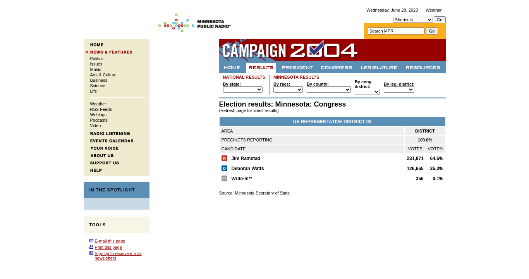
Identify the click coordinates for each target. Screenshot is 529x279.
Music (95, 69)
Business (99, 80)
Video (95, 125)
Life (93, 91)
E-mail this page (110, 241)
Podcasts (99, 120)
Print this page (108, 247)
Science (97, 85)
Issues (96, 64)
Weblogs (98, 114)
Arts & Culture (103, 74)
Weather (433, 10)
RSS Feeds (101, 109)
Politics (97, 58)
